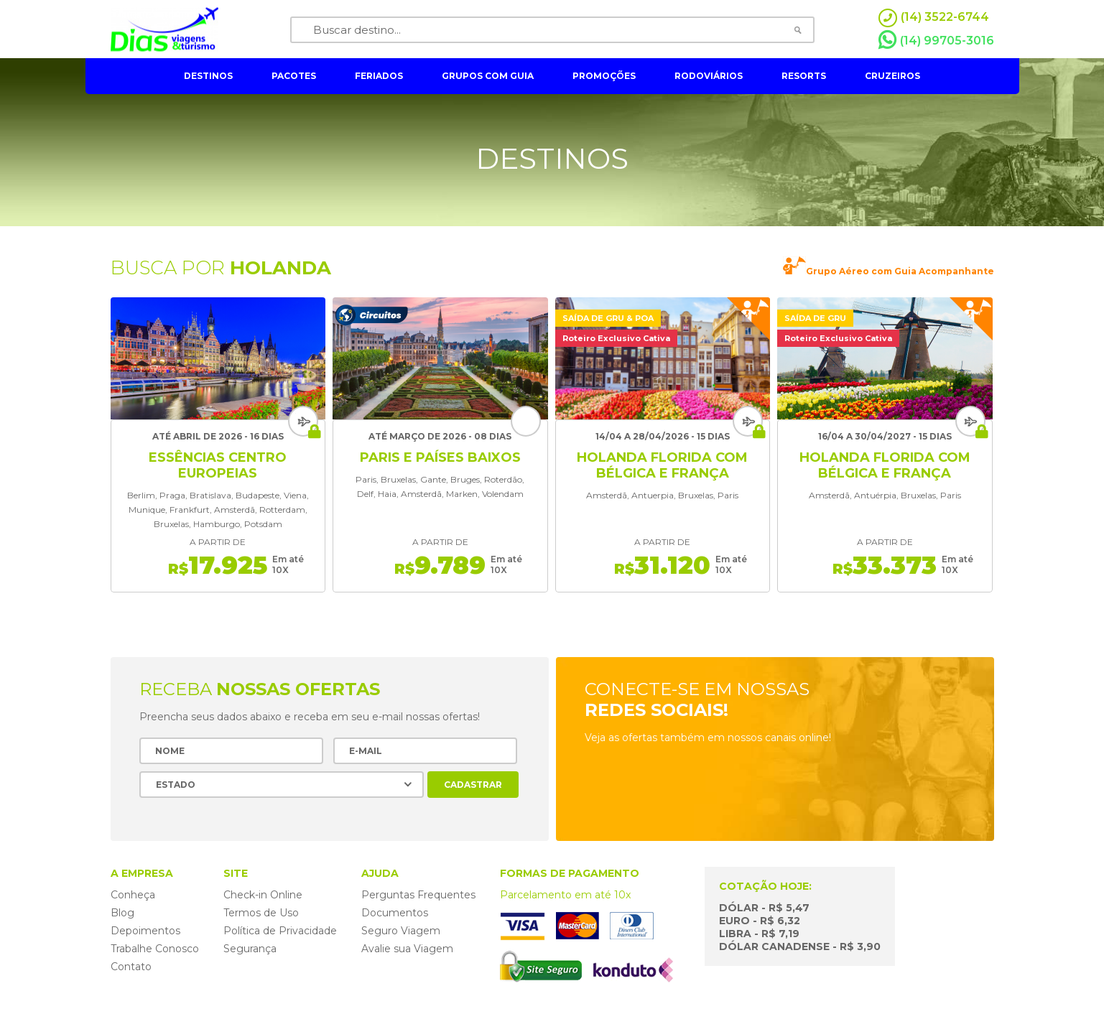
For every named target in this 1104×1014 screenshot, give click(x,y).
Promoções (604, 75)
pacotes (294, 75)
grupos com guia (488, 75)
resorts (803, 75)
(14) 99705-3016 (936, 40)
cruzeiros (892, 75)
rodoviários (708, 75)
